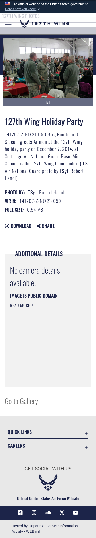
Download (18, 225)
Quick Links (20, 431)
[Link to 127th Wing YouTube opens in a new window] (76, 513)
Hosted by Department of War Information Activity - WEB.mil (45, 528)
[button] (23, 9)
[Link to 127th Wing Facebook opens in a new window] (20, 513)
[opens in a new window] (34, 513)
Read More (20, 305)
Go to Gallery (21, 400)
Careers (16, 445)
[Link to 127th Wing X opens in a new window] (62, 513)
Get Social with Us (48, 469)
